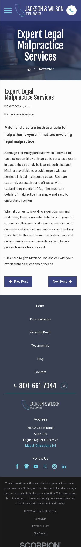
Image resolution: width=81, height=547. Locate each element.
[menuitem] (40, 518)
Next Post (62, 281)
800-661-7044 (37, 386)
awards (42, 241)
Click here (11, 258)
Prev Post (18, 281)
